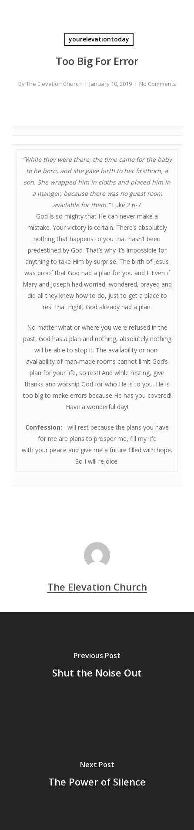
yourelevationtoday (99, 39)
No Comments (157, 84)
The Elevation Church (54, 84)
